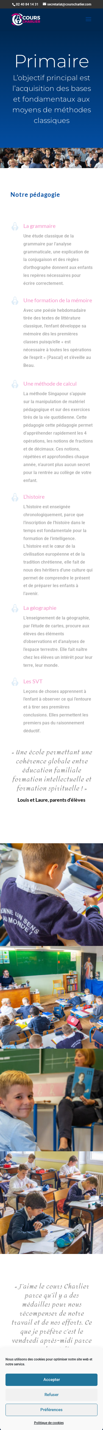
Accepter (51, 1399)
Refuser (51, 1414)
